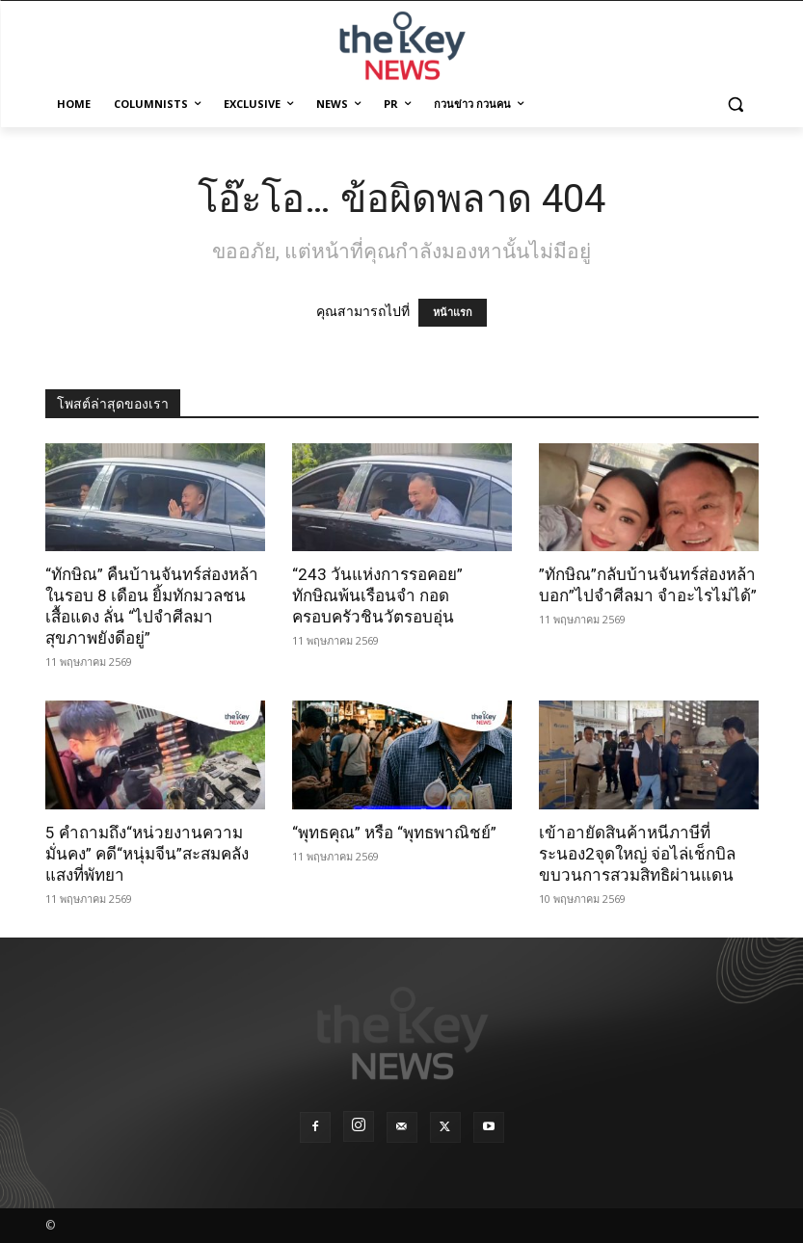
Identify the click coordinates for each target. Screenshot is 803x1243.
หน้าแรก (452, 312)
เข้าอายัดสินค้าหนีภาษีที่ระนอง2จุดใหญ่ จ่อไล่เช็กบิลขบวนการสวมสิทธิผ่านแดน (637, 854)
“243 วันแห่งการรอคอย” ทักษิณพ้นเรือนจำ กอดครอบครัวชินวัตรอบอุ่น (377, 595)
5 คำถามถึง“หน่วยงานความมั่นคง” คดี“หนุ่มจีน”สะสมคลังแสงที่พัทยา (147, 854)
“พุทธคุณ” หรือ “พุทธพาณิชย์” (394, 832)
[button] (736, 104)
